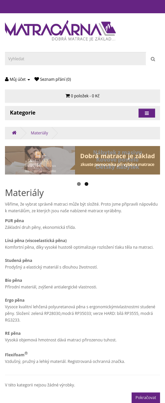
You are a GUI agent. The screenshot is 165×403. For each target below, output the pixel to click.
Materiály (39, 133)
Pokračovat (146, 397)
